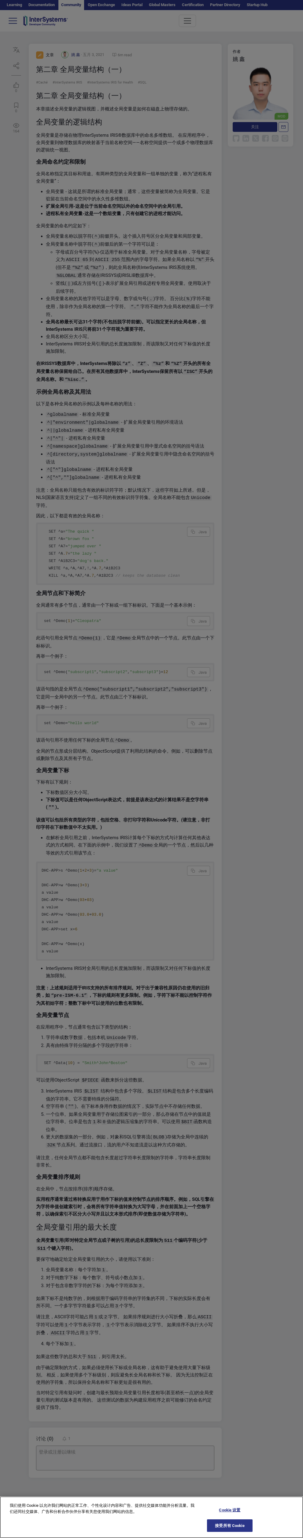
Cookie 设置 (229, 1516)
